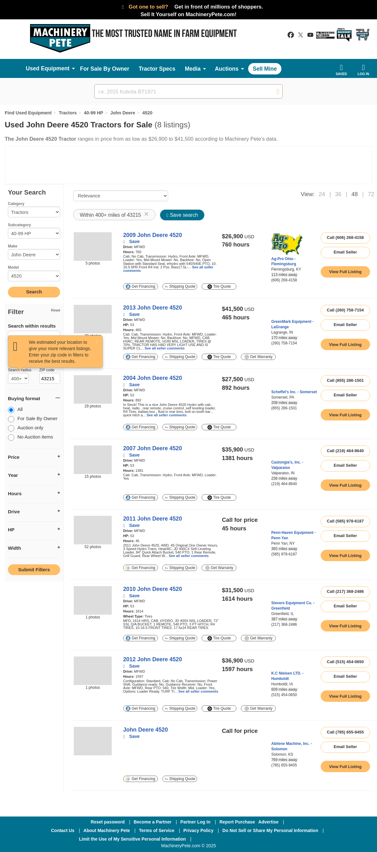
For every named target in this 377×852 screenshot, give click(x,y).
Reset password (108, 821)
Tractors (68, 112)
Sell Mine (265, 69)
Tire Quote (219, 286)
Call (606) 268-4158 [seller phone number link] (345, 237)
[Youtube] (279, 839)
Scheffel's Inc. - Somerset (294, 392)
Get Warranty (258, 357)
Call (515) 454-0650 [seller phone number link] (345, 661)
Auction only (25, 428)
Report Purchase (237, 821)
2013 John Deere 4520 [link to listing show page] (152, 307)
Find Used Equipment (28, 112)
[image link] (93, 246)
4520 (147, 112)
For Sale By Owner (104, 69)
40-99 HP (93, 112)
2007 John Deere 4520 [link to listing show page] (152, 448)
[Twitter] (247, 839)
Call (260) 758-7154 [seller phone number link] (345, 310)
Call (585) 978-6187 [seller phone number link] (345, 521)
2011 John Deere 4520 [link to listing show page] (152, 519)
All (15, 410)
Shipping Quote (180, 286)
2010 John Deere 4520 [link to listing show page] (152, 589)
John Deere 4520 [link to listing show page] (145, 730)
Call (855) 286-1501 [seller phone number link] (345, 380)
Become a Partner (152, 821)
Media (193, 69)
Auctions (227, 69)
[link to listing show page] (345, 272)
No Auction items (30, 437)
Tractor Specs (157, 69)
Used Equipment (48, 68)
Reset (55, 310)
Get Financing (140, 286)
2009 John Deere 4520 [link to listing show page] (152, 235)
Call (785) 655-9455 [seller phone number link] (345, 732)
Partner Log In (195, 821)
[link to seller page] (287, 244)
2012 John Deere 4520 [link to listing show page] (152, 659)
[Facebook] (213, 839)
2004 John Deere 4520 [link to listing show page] (152, 378)
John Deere (122, 112)
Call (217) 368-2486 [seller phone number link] (345, 591)
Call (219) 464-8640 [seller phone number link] (345, 450)
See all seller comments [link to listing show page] (165, 348)
